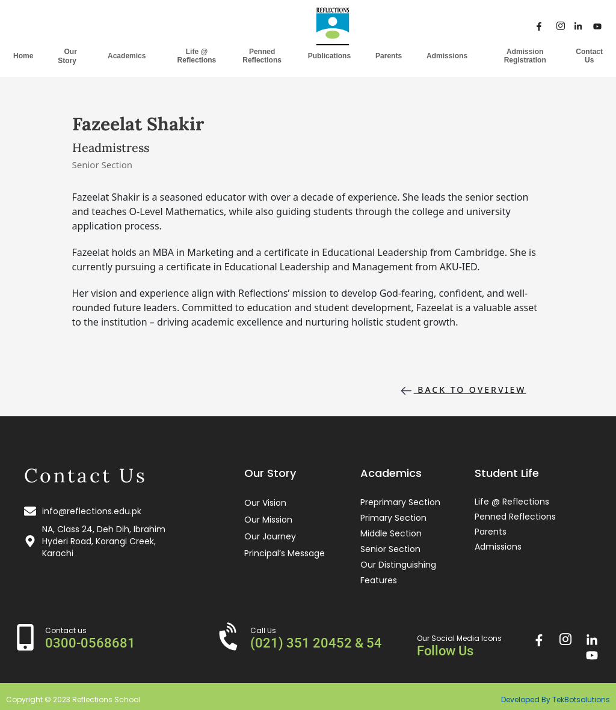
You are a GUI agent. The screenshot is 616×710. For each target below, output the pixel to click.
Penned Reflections (262, 55)
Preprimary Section (400, 502)
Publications (329, 56)
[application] (81, 59)
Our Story (70, 56)
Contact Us (589, 55)
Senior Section (390, 549)
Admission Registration (525, 55)
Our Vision (265, 503)
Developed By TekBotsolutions (555, 699)
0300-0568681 (90, 643)
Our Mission (268, 520)
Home (23, 56)
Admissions (450, 55)
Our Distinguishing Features (398, 572)
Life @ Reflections (197, 55)
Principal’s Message (284, 553)
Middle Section (391, 533)
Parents (388, 56)
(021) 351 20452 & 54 (316, 643)
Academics (130, 55)
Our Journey (270, 536)
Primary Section (393, 518)
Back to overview (462, 390)
